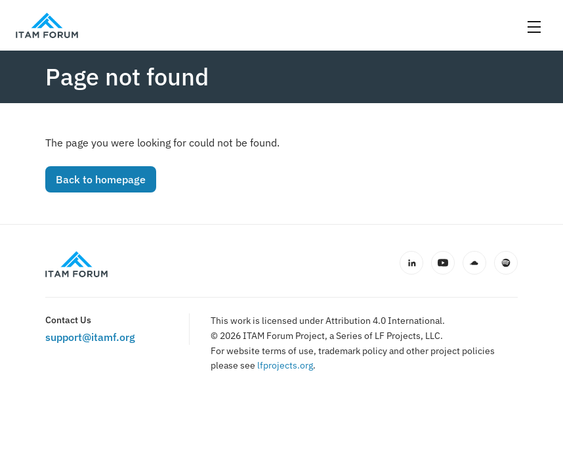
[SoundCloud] (474, 263)
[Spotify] (506, 263)
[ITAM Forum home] (76, 264)
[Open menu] (534, 27)
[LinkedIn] (411, 263)
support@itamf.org (90, 337)
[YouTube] (443, 263)
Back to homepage (101, 179)
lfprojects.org (285, 365)
